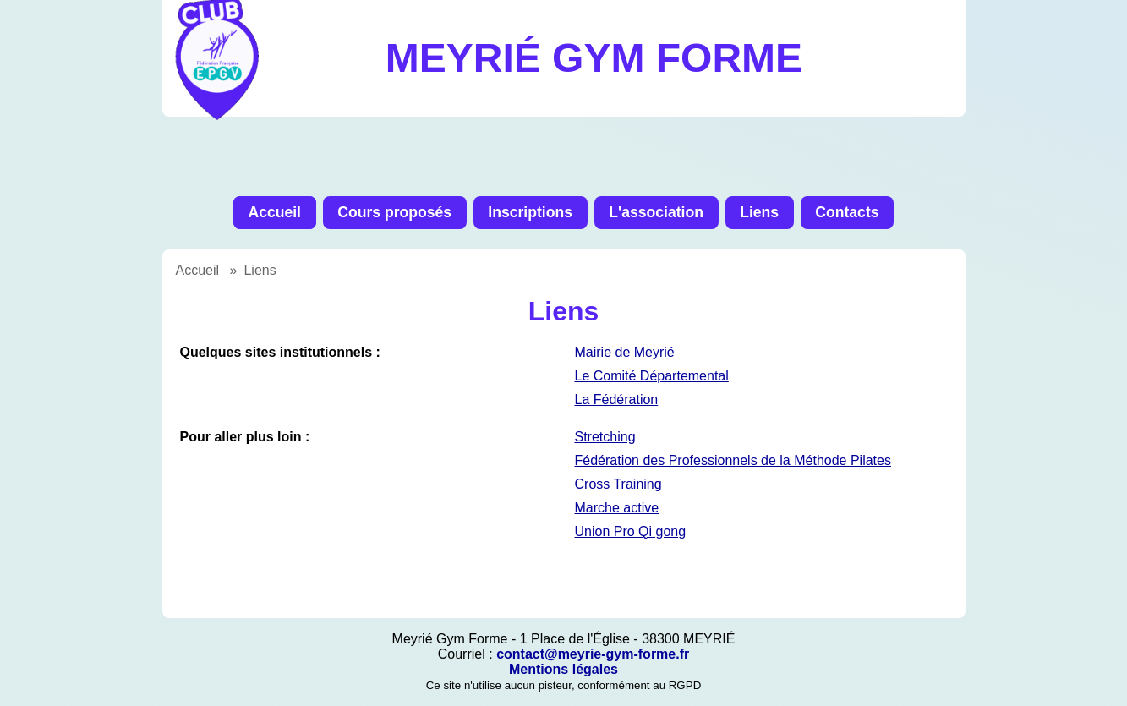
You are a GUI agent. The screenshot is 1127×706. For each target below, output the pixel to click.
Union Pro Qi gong (631, 531)
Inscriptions (530, 212)
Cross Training (618, 484)
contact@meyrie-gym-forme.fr (592, 654)
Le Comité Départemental (652, 376)
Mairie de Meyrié (625, 352)
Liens (759, 212)
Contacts (846, 212)
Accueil (274, 212)
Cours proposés (394, 212)
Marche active (617, 508)
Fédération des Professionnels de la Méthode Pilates (733, 460)
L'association (656, 212)
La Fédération (617, 399)
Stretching (605, 437)
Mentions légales (563, 669)
